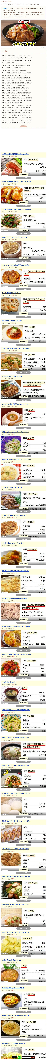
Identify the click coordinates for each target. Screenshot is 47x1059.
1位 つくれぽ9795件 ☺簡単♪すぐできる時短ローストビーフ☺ (16, 55)
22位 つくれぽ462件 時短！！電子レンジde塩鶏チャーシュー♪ (16, 107)
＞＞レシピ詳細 (23, 177)
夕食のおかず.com (6, 1)
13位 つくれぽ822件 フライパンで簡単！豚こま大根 (14, 85)
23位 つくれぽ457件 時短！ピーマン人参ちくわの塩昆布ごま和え (17, 110)
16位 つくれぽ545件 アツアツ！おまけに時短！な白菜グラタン (16, 92)
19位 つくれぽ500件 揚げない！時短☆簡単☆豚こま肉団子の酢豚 (17, 100)
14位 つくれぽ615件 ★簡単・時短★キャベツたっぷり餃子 (15, 87)
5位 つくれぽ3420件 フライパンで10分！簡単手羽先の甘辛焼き (16, 65)
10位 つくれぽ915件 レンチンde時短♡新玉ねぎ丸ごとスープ (16, 77)
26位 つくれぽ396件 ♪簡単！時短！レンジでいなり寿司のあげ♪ (16, 117)
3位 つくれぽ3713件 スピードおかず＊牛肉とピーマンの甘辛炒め (17, 60)
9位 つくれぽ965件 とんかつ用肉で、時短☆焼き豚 (14, 75)
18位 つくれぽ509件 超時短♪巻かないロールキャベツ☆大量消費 (17, 97)
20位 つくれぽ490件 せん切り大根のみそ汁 (12, 102)
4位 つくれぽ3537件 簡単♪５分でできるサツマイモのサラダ (16, 62)
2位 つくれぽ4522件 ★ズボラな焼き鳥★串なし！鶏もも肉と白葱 (17, 57)
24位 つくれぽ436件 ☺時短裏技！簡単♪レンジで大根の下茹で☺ (17, 112)
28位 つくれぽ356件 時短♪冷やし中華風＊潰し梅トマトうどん (16, 122)
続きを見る (23, 125)
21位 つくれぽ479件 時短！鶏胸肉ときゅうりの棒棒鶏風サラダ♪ (17, 105)
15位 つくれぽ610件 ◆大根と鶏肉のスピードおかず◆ (14, 90)
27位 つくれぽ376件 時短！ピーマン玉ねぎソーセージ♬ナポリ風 (17, 120)
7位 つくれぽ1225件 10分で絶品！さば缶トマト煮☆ (14, 70)
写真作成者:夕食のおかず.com (41, 47)
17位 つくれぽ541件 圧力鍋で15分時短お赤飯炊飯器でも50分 (16, 95)
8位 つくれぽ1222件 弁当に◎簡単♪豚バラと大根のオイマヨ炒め (17, 72)
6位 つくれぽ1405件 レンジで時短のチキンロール (13, 67)
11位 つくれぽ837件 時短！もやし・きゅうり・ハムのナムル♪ (16, 80)
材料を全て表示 (23, 174)
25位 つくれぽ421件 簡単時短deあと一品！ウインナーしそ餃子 (16, 115)
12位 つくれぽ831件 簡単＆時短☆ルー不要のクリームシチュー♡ (17, 82)
